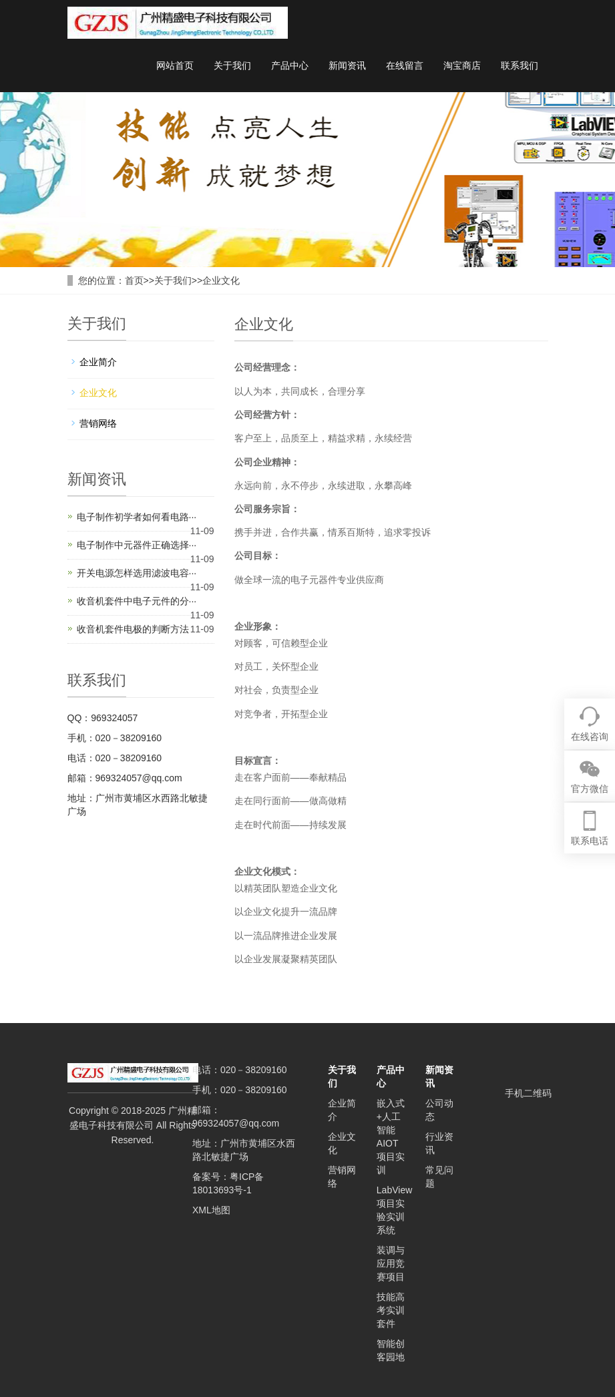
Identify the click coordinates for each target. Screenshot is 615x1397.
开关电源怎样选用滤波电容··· (137, 573)
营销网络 (98, 423)
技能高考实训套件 (391, 1310)
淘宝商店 (462, 65)
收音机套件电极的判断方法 (133, 629)
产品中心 (290, 65)
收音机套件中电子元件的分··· (137, 601)
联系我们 (519, 65)
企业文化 (221, 280)
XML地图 (211, 1210)
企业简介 (98, 362)
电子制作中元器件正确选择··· (137, 545)
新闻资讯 (347, 65)
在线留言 (404, 65)
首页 (134, 280)
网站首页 (175, 65)
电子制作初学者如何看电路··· (137, 517)
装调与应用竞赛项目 (391, 1263)
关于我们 (232, 65)
